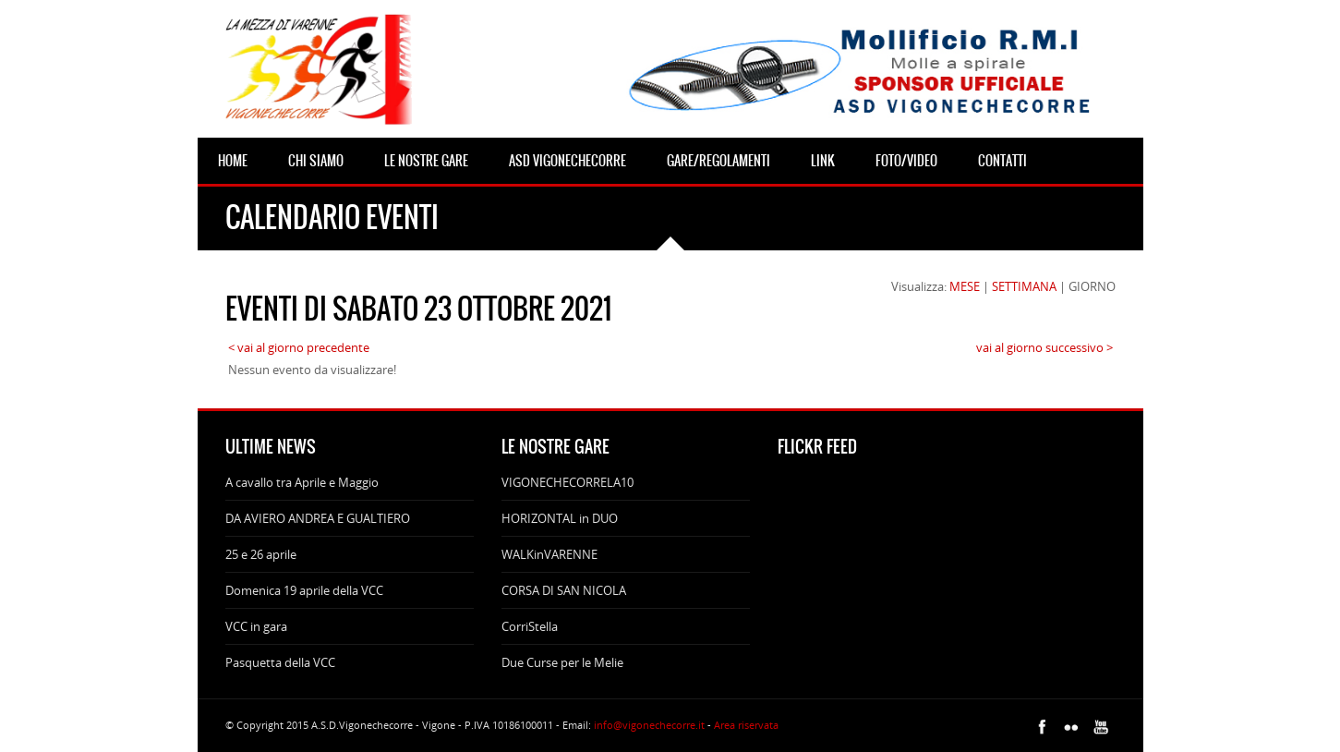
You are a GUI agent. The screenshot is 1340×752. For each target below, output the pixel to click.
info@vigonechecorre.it (649, 725)
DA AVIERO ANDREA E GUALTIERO (317, 518)
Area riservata (746, 725)
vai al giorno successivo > (1044, 347)
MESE (964, 286)
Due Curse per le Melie (562, 662)
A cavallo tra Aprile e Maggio (302, 482)
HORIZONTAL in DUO (559, 518)
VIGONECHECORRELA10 (567, 482)
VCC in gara (256, 626)
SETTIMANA (1024, 286)
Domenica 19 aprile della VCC (304, 590)
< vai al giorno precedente (298, 347)
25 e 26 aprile (260, 554)
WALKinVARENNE (549, 554)
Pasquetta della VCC (280, 662)
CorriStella (529, 626)
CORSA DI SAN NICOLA (563, 590)
